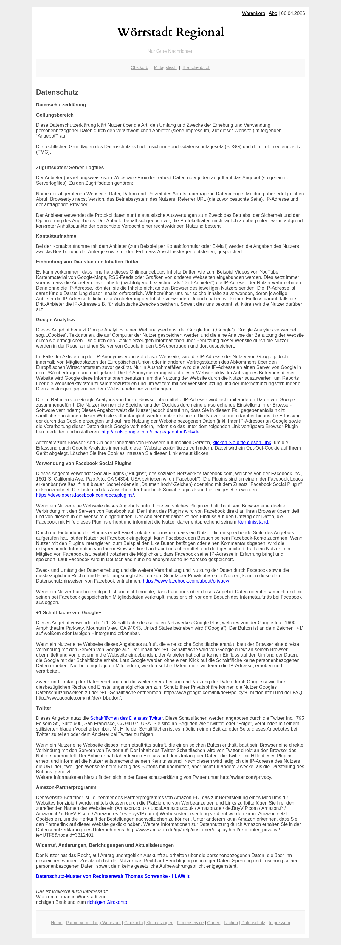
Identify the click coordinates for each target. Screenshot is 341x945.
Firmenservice (190, 922)
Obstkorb (139, 67)
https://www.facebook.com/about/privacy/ (186, 580)
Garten (213, 922)
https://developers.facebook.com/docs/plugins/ (85, 495)
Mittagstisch (165, 67)
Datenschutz (253, 922)
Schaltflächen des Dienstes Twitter (126, 718)
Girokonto (133, 922)
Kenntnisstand (253, 521)
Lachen (231, 922)
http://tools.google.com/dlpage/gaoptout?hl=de (151, 431)
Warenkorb (253, 13)
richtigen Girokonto (107, 902)
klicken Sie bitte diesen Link (242, 442)
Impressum (279, 922)
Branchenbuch (196, 67)
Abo (273, 13)
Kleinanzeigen (159, 922)
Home (56, 922)
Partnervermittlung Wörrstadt (93, 922)
